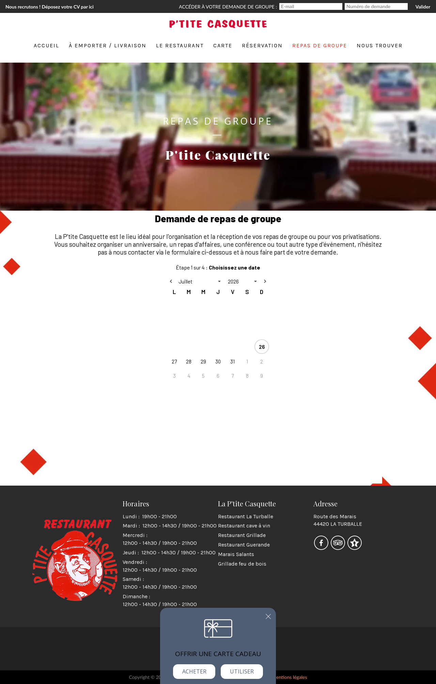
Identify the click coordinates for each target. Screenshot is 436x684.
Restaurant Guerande (244, 544)
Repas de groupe (319, 45)
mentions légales (289, 677)
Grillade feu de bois (242, 563)
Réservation (262, 45)
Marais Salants (236, 554)
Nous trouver (380, 45)
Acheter (194, 671)
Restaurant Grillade (242, 535)
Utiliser (242, 671)
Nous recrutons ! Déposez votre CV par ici (49, 7)
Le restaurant (180, 45)
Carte (222, 45)
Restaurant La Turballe (245, 516)
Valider (423, 7)
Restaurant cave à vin (244, 525)
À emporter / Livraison (107, 45)
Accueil (46, 45)
